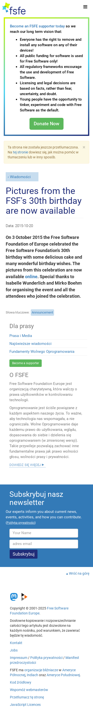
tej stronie (20, 152)
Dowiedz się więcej (25, 464)
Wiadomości (20, 177)
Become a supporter (25, 363)
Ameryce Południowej (63, 675)
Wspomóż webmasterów (29, 690)
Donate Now (46, 123)
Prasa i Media (20, 336)
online (31, 276)
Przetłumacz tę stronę (27, 697)
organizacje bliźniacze (41, 670)
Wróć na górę (79, 573)
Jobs (14, 650)
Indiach (32, 675)
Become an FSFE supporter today (37, 26)
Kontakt (16, 643)
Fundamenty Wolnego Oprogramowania (41, 351)
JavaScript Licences (25, 705)
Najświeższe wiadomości (30, 343)
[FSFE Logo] (14, 8)
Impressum (18, 658)
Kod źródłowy (20, 682)
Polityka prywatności (46, 658)
